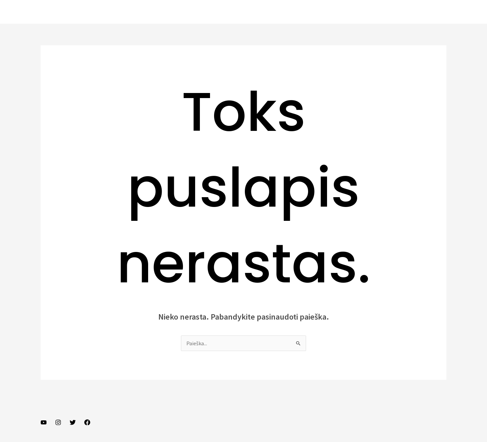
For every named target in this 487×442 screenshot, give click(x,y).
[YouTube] (44, 422)
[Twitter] (73, 422)
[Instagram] (58, 422)
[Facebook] (87, 422)
